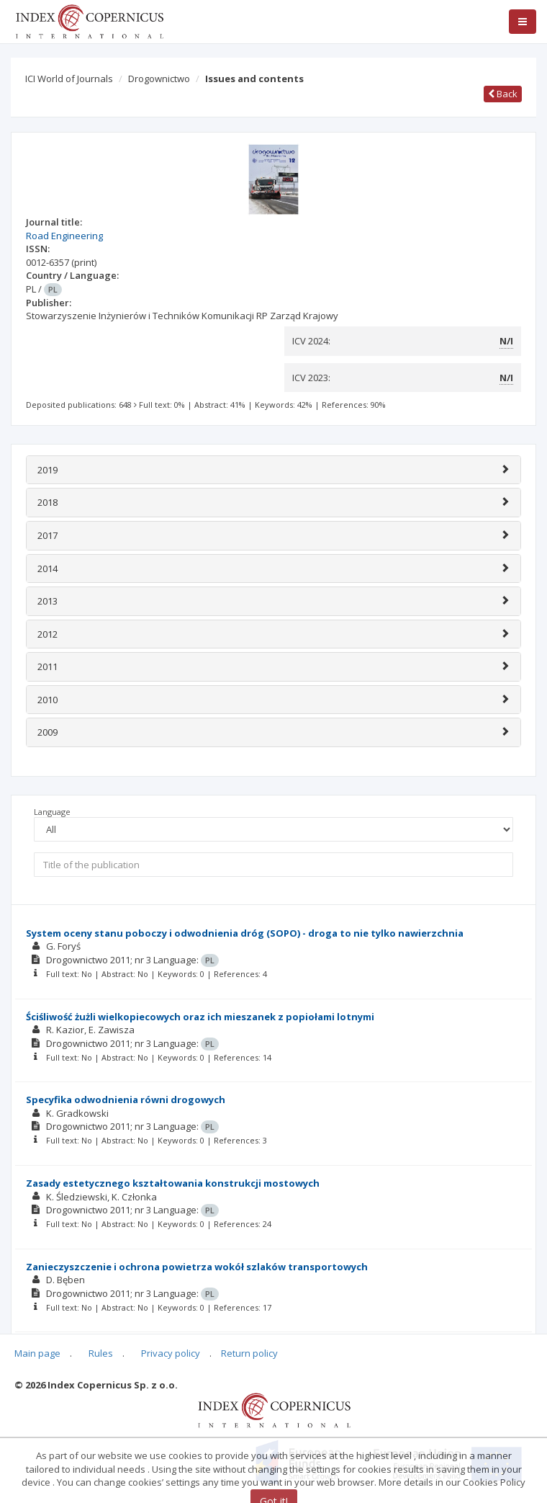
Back (502, 93)
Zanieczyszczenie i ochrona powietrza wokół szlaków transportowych (197, 1266)
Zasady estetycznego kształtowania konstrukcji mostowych (173, 1183)
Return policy (249, 1353)
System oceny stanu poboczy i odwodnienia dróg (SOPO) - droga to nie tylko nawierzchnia (245, 933)
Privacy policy (170, 1353)
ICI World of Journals (69, 78)
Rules (101, 1353)
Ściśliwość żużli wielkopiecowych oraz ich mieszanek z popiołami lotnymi (200, 1016)
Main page (37, 1353)
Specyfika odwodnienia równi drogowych (125, 1099)
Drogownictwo (159, 78)
